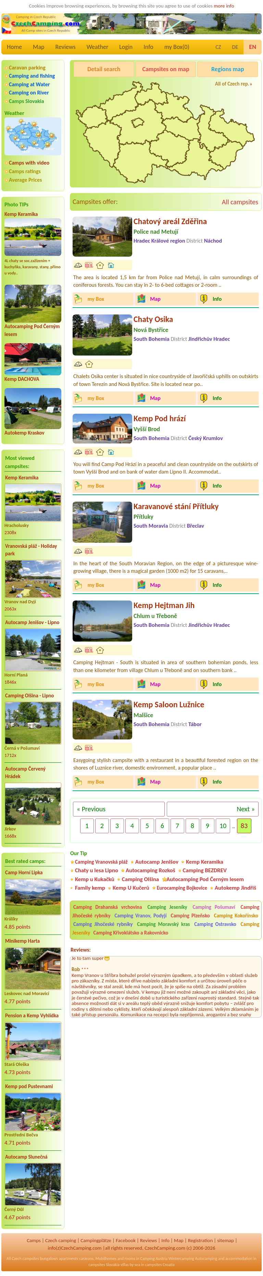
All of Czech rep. (232, 84)
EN (252, 47)
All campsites (240, 202)
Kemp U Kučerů (131, 887)
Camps (34, 1240)
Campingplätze (95, 1240)
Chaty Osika (153, 319)
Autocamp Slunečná (26, 1157)
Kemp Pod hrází (160, 418)
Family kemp (90, 887)
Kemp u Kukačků (94, 879)
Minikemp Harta (22, 941)
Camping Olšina (140, 879)
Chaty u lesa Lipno (96, 870)
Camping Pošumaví (214, 907)
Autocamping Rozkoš (150, 870)
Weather (97, 47)
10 (223, 826)
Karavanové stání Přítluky (176, 506)
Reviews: (81, 949)
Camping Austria (153, 1258)
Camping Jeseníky (167, 907)
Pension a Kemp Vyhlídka (32, 1016)
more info (224, 6)
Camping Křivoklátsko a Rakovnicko (130, 933)
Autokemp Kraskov (24, 433)
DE (235, 47)
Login (126, 47)
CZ (218, 47)
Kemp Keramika (21, 214)
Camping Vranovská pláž (101, 862)
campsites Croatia (160, 1264)
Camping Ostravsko (215, 924)
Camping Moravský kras (163, 924)
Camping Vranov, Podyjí (141, 916)
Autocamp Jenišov (156, 861)
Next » (246, 809)
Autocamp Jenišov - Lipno (32, 622)
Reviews (65, 47)
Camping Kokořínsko (236, 916)
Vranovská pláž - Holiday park (31, 550)
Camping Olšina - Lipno (29, 696)
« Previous (91, 809)
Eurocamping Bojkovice (182, 888)
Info (148, 47)
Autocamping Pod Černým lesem (205, 879)
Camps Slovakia (26, 101)
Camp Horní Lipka (23, 872)
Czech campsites (25, 1258)
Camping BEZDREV (205, 870)
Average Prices (25, 180)
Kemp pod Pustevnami (29, 1086)
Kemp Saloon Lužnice (169, 704)
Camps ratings (25, 171)
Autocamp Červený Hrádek (25, 773)
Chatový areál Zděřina (170, 221)
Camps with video (29, 162)
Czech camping (60, 1240)
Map (38, 47)
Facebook (126, 1240)
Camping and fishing (32, 76)
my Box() (176, 47)
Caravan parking (27, 67)
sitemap (225, 1240)
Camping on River (29, 92)
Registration (200, 1240)
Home (14, 47)
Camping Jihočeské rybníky (103, 924)
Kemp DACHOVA (21, 379)
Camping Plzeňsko (190, 916)
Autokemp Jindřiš (235, 887)
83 (244, 826)
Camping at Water (29, 84)
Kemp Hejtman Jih (164, 605)
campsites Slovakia (104, 1264)
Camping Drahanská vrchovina (107, 907)
